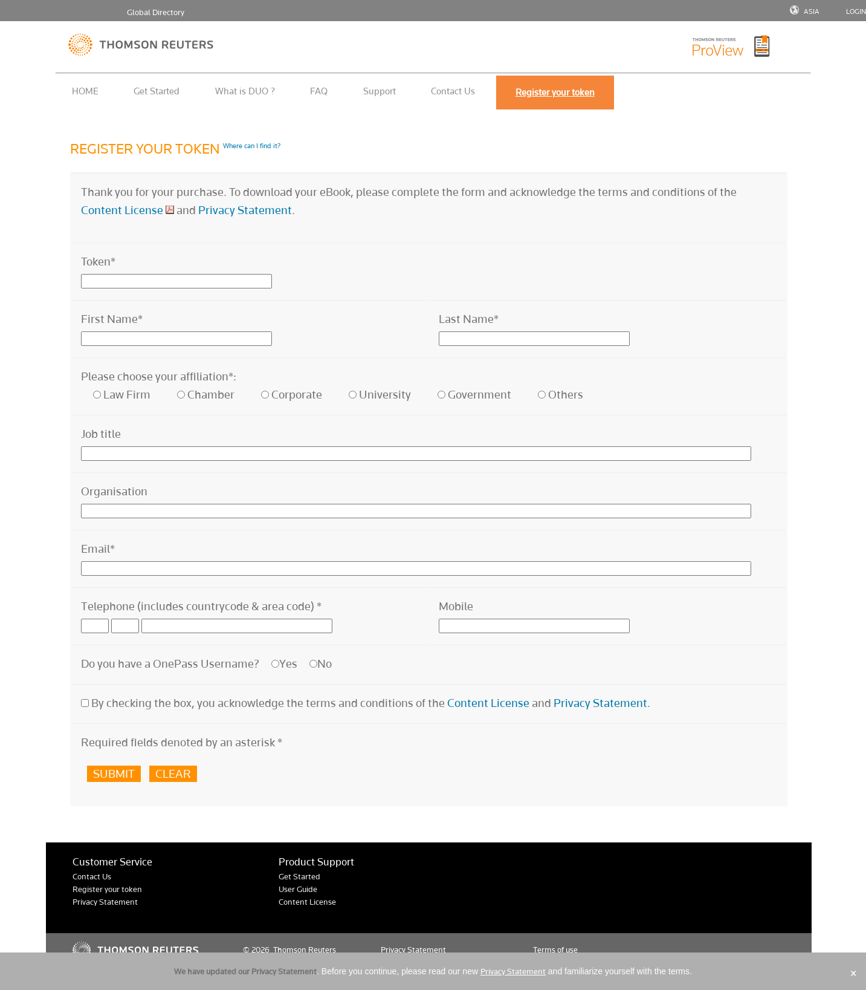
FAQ (319, 91)
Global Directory (155, 12)
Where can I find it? (251, 146)
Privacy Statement (245, 210)
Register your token (107, 889)
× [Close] (853, 973)
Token (98, 262)
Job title (101, 434)
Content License (122, 210)
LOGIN (856, 11)
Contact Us (453, 91)
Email (98, 549)
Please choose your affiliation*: (158, 376)
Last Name (469, 319)
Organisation (114, 491)
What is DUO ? (245, 91)
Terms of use (555, 950)
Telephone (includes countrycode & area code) (201, 606)
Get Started (156, 91)
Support (379, 91)
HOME (85, 91)
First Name (112, 319)
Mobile (456, 606)
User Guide (298, 889)
